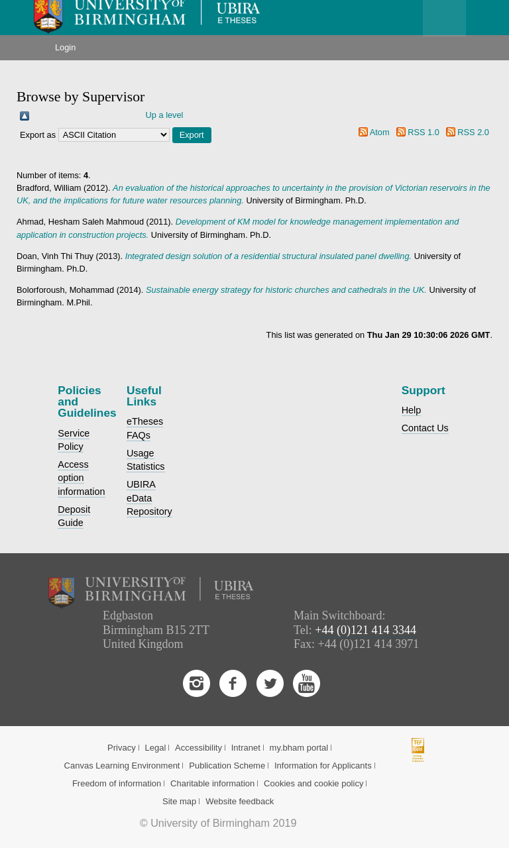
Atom (380, 132)
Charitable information (212, 783)
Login (65, 47)
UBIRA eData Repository (149, 497)
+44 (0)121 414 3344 (365, 630)
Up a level (165, 115)
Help (412, 410)
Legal (155, 748)
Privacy (121, 748)
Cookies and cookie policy (313, 783)
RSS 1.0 (423, 132)
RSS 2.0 (473, 132)
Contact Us (425, 428)
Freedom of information (116, 783)
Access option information (81, 477)
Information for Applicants (323, 765)
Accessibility (198, 748)
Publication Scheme (227, 765)
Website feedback (239, 801)
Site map (179, 801)
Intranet (245, 748)
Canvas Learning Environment (122, 765)
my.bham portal (299, 748)
